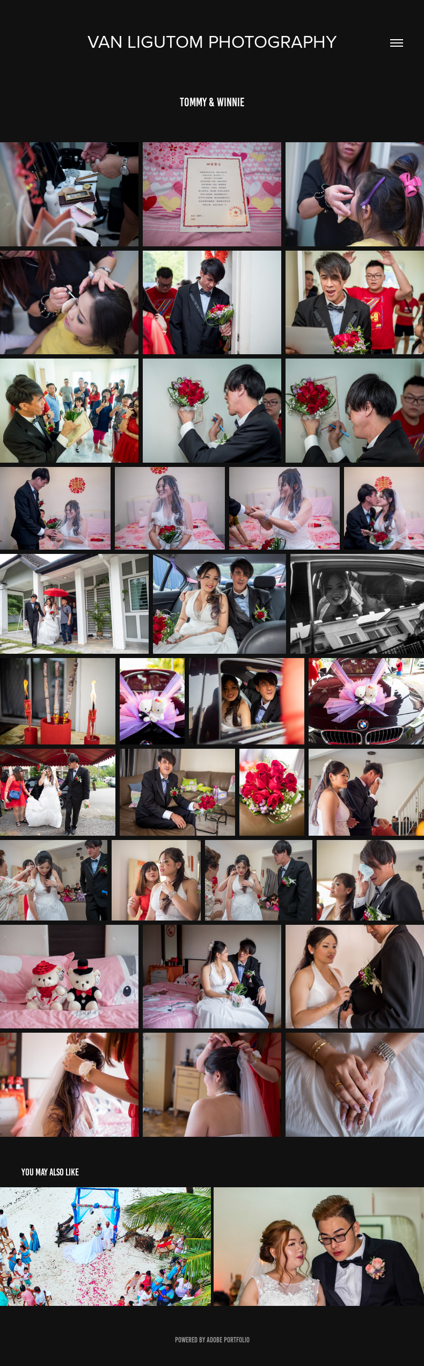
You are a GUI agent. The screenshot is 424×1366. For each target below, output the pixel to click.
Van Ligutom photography (212, 41)
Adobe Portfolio (228, 1340)
